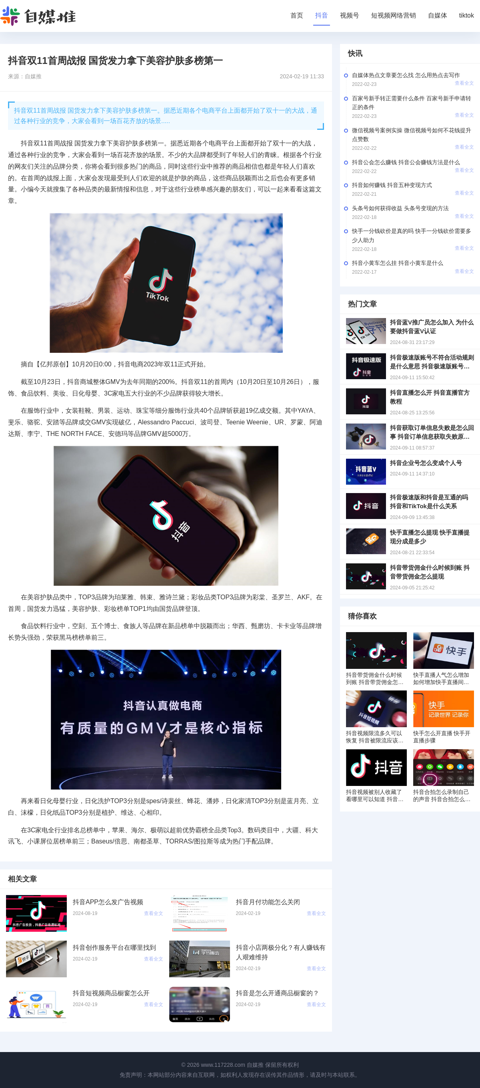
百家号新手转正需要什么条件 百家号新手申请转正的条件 (411, 102)
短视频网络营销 (393, 15)
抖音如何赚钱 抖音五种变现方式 (392, 185)
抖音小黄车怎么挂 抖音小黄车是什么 (397, 263)
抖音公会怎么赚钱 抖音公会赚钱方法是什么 (406, 162)
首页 (296, 15)
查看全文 (464, 83)
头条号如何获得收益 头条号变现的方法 (400, 208)
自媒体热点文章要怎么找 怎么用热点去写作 (406, 75)
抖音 (321, 15)
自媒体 (437, 15)
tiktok (466, 15)
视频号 (349, 15)
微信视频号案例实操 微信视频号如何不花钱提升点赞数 (411, 134)
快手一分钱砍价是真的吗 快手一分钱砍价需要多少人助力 (411, 235)
